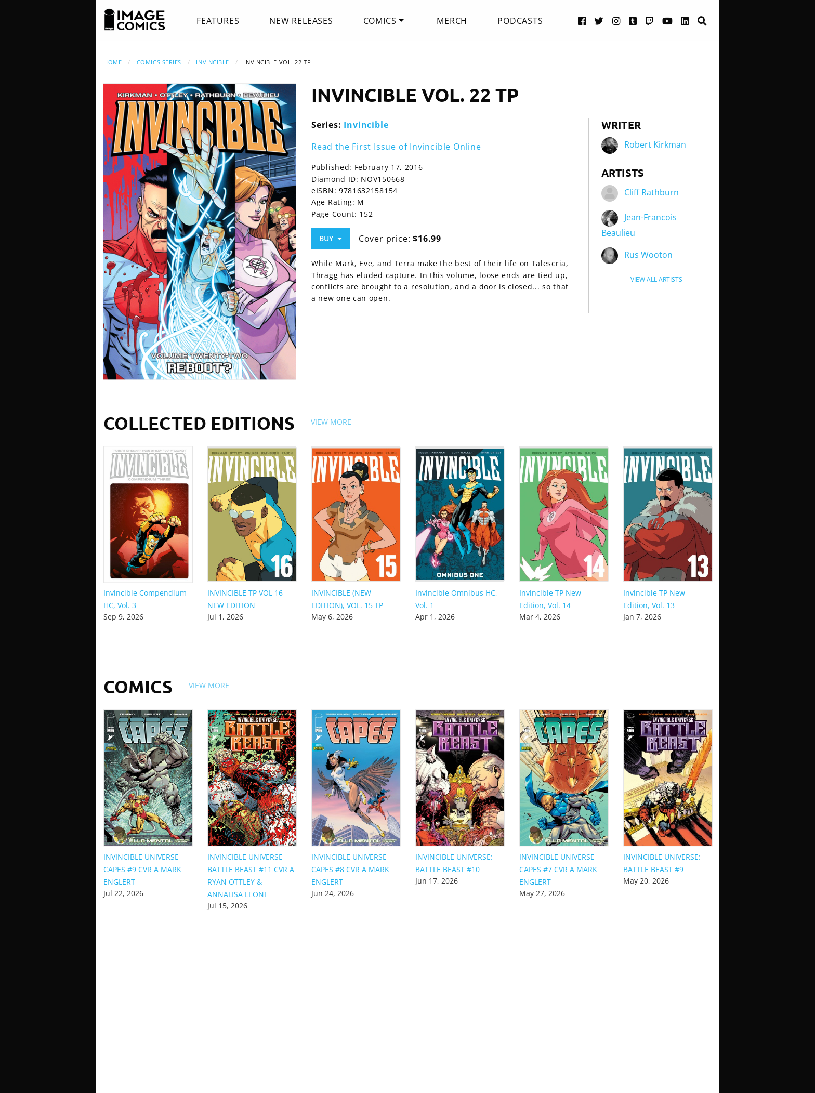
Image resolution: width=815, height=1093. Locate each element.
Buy (330, 238)
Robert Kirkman (655, 144)
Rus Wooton (648, 254)
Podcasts (520, 21)
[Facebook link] (582, 20)
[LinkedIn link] (685, 20)
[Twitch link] (650, 20)
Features (217, 21)
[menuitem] (217, 21)
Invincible (212, 62)
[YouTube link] (667, 20)
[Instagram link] (616, 20)
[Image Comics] (134, 19)
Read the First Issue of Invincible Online (396, 146)
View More (331, 422)
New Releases (301, 21)
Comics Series (159, 62)
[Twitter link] (599, 20)
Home (112, 62)
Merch (452, 21)
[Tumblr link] (633, 20)
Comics (380, 21)
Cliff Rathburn (651, 192)
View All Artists (656, 279)
